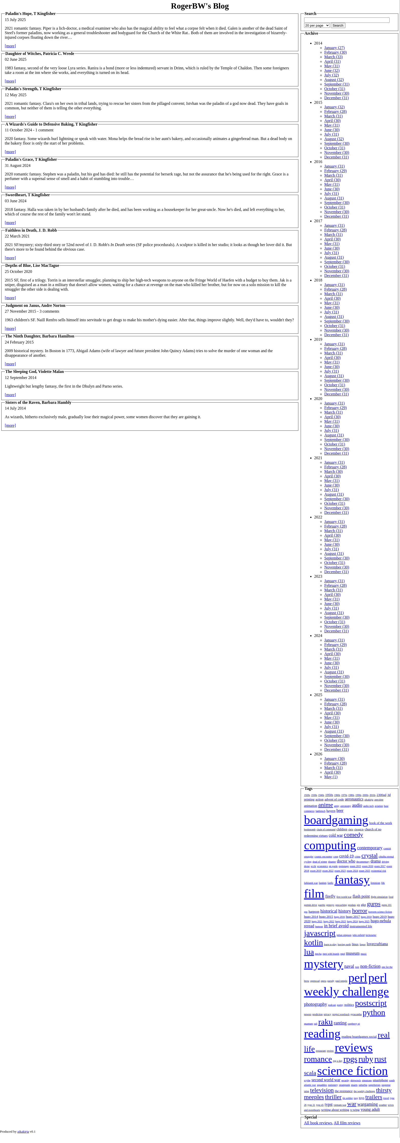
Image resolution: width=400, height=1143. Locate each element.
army (336, 806)
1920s (307, 795)
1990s (358, 795)
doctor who (346, 861)
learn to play (330, 944)
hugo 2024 (352, 921)
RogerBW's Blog (200, 5)
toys (361, 1098)
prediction (317, 1014)
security (345, 1080)
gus (306, 911)
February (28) (335, 111)
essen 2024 (352, 870)
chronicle (359, 829)
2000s (365, 795)
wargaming (367, 1104)
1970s (344, 795)
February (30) (335, 52)
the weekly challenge (364, 1091)
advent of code (334, 799)
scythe (307, 1080)
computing (330, 845)
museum (353, 953)
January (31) (334, 166)
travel (386, 1098)
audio (357, 805)
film (314, 893)
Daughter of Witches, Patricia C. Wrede (39, 53)
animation (310, 806)
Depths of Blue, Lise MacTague (32, 265)
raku (325, 1021)
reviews (354, 1047)
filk (383, 882)
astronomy (345, 806)
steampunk (344, 1085)
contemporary (369, 847)
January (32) (334, 107)
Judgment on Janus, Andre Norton (35, 305)
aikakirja (368, 799)
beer (339, 810)
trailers (373, 1097)
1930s (314, 795)
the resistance (344, 1091)
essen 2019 (315, 870)
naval (349, 966)
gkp (363, 905)
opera (323, 980)
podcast (332, 1005)
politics (349, 1005)
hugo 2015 (326, 916)
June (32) (332, 70)
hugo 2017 (353, 916)
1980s (351, 795)
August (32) (334, 79)
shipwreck (355, 1080)
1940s (321, 795)
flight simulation (379, 896)
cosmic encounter (323, 856)
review (330, 1050)
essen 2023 (340, 870)
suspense (386, 1085)
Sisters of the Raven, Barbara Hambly (38, 402)
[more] (10, 46)
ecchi (313, 866)
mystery (323, 963)
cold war (336, 835)
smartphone (380, 1080)
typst (329, 1104)
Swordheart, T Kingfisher (27, 195)
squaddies (322, 1085)
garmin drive (310, 905)
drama (376, 861)
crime (357, 856)
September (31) (337, 84)
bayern (330, 811)
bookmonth (310, 829)
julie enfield (359, 935)
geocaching (341, 905)
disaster (332, 861)
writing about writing (335, 1110)
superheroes (374, 1085)
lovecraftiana (377, 944)
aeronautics (354, 799)
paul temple (341, 980)
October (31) (334, 89)
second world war (325, 1080)
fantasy (352, 879)
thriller (333, 1097)
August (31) (334, 198)
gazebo (321, 905)
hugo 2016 (339, 916)
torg (356, 1098)
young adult (370, 1109)
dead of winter (319, 861)
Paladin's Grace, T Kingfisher (31, 159)
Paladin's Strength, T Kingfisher (33, 89)
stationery (333, 1085)
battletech (320, 811)
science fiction (352, 1070)
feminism (375, 882)
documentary (363, 861)
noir (357, 967)
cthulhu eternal (386, 856)
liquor (363, 944)
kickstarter (371, 935)
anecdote (379, 799)
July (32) (331, 75)
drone (307, 866)
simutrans (367, 1080)
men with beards (331, 953)
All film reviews (347, 1123)
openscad (315, 980)
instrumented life (361, 926)
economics (322, 866)
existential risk (378, 870)
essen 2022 (328, 870)
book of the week (380, 823)
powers (307, 1014)
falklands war (311, 882)
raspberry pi (354, 1023)
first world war (343, 896)
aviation (379, 806)
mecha (318, 953)
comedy (353, 834)
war (351, 1103)
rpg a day (337, 1060)
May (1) (331, 777)
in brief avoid (336, 925)
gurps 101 (386, 905)
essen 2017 (380, 866)
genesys (330, 905)
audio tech (368, 806)
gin (358, 905)
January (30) (334, 758)
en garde (333, 866)
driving (385, 861)
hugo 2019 (380, 916)
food (391, 896)
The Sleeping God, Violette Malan (34, 371)
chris (350, 829)
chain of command (326, 829)
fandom (323, 882)
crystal (369, 855)
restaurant (321, 1050)
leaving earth (344, 944)
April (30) (332, 120)
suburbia (363, 1085)
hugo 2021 (317, 921)
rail (315, 1023)
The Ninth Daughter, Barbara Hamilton (39, 336)
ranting (340, 1023)
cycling (307, 861)
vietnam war (340, 1105)
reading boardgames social (359, 1036)
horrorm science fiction (380, 911)
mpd (342, 953)
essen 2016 (367, 866)
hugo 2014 (311, 916)
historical (328, 911)
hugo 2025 (364, 921)
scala (310, 1073)
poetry (340, 1005)
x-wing (355, 1110)
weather (383, 1105)
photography (315, 1004)
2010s (373, 795)
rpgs (350, 1059)
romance (318, 1059)
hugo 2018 (366, 916)
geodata (352, 905)
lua (309, 951)
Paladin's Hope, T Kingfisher (30, 13)
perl (357, 977)
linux (355, 944)
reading (322, 1033)
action (320, 799)
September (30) (337, 143)
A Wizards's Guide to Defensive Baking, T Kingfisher (51, 124)
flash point (361, 896)
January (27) (334, 48)
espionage (344, 866)
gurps (373, 903)
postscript (371, 1003)
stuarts (354, 1085)
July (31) (331, 134)
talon (306, 1091)
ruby (365, 1059)
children (341, 829)
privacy (327, 1014)
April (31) (332, 61)
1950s (329, 795)
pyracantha (356, 1014)
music (364, 953)
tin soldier (347, 1098)
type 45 (320, 1105)
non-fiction (370, 966)
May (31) (332, 66)
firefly (330, 896)
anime (325, 804)
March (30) (333, 471)
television (322, 1090)
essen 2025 (364, 870)
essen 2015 (355, 866)
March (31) (333, 116)
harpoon (313, 911)
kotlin (313, 942)
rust (380, 1059)
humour (319, 926)
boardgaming (336, 820)
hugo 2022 (328, 921)
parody (331, 980)
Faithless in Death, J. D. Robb (31, 230)
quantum (308, 1023)
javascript (320, 933)
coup (335, 856)
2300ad (381, 795)
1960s (337, 795)
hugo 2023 (340, 921)
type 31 (311, 1105)
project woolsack (341, 1014)
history (344, 911)
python (374, 1012)
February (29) (335, 171)
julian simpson (344, 935)
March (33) (333, 57)
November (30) (336, 93)
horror (359, 910)
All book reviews (318, 1123)
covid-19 (346, 856)
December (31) (336, 98)
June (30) (332, 130)
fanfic (330, 882)
